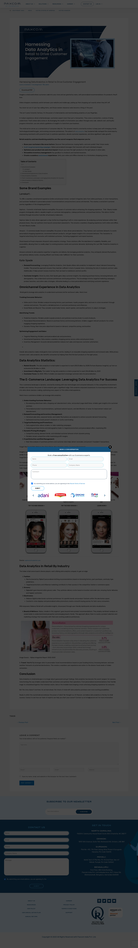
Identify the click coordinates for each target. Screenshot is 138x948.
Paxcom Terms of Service (78, 483)
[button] (33, 495)
